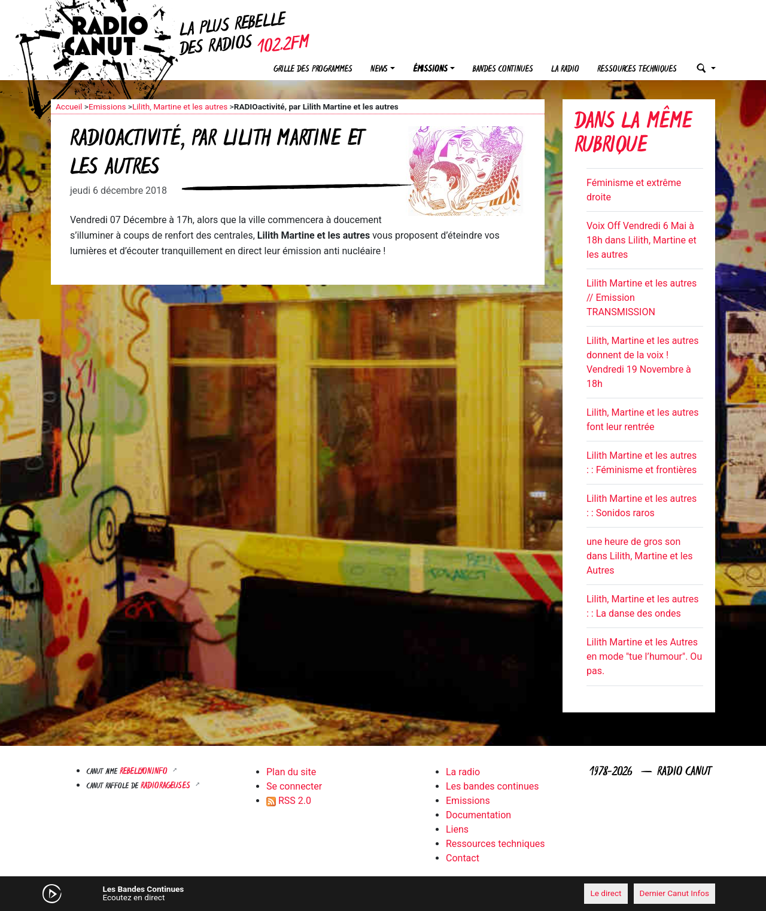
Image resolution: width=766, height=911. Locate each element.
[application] (383, 894)
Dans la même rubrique (633, 134)
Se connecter (294, 786)
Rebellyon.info (145, 772)
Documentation (478, 815)
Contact (462, 858)
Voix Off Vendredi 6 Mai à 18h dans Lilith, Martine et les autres (641, 240)
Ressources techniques (637, 70)
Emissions (107, 106)
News (379, 70)
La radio (565, 70)
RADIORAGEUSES (167, 786)
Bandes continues (503, 70)
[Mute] (236, 893)
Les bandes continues (492, 786)
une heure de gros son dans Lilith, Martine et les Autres (639, 556)
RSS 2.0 (288, 800)
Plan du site (291, 772)
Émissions (430, 70)
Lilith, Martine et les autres (179, 106)
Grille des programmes (312, 70)
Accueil (69, 106)
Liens (457, 829)
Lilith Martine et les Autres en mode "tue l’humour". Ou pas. (644, 656)
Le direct (605, 893)
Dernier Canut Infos (675, 893)
